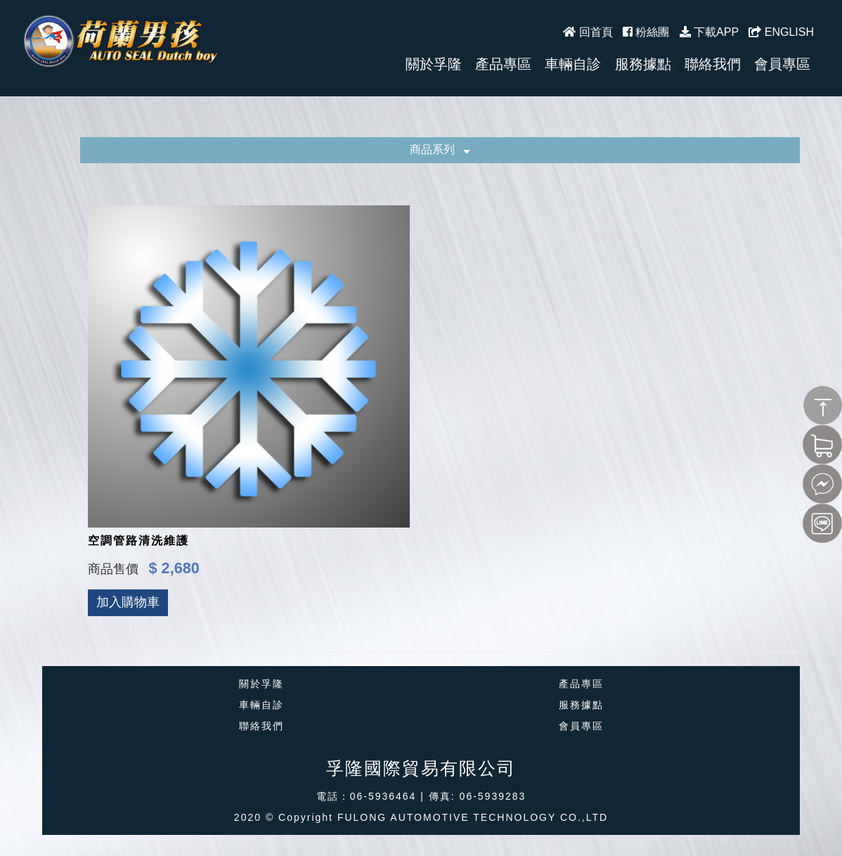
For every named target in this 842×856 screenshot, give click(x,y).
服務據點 (581, 704)
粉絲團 (646, 32)
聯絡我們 (261, 726)
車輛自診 (261, 704)
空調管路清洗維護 (138, 541)
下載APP (709, 32)
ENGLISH (781, 32)
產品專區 (581, 683)
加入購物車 (128, 602)
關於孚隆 (261, 683)
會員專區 (581, 726)
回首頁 (587, 32)
